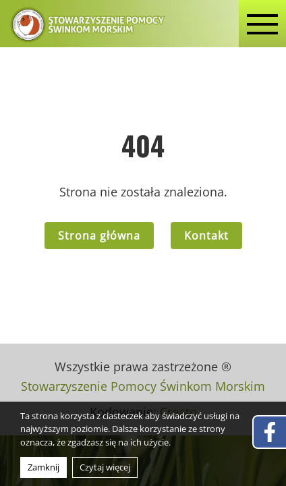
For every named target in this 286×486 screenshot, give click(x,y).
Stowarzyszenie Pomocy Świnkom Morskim (143, 386)
